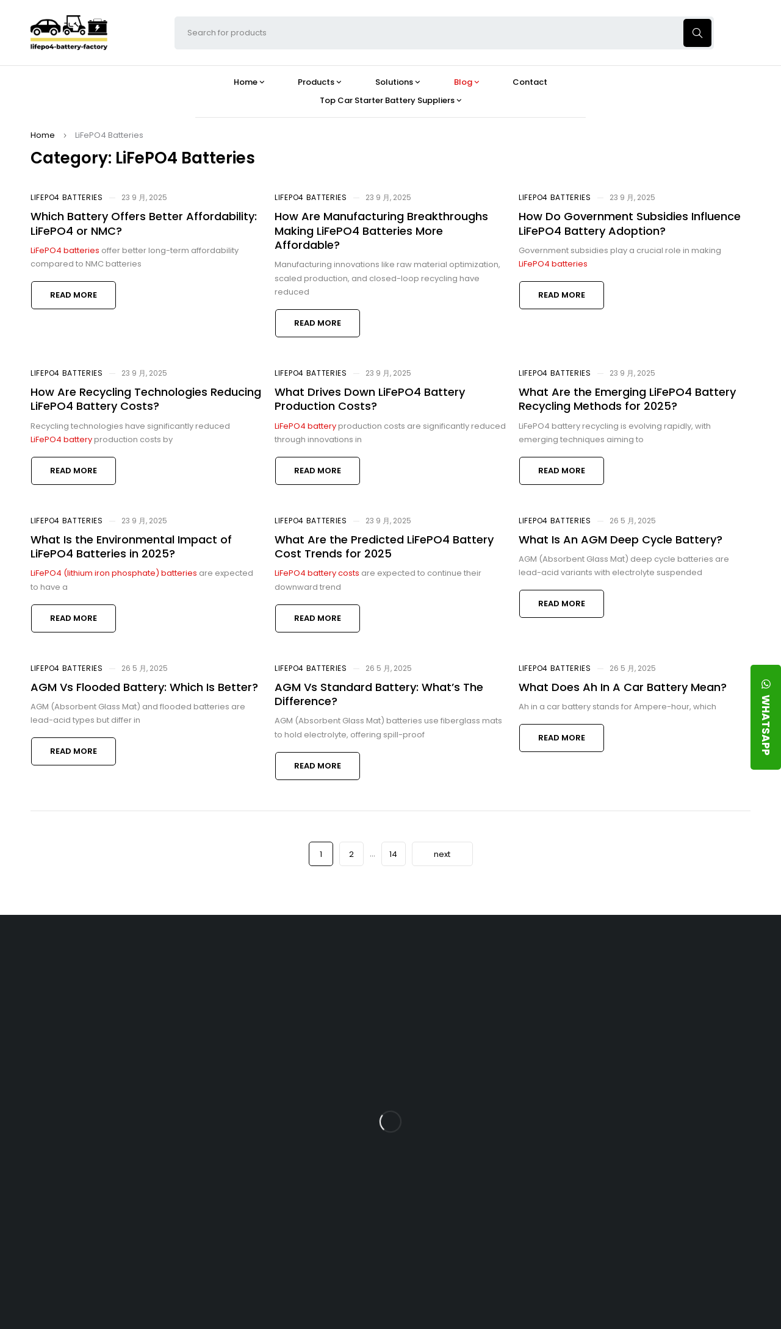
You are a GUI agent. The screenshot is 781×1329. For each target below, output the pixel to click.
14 (393, 854)
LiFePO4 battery (61, 439)
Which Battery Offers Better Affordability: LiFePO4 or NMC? (144, 223)
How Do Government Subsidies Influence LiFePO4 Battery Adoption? (630, 223)
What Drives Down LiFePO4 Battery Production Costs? (370, 399)
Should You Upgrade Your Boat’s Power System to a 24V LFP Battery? (479, 1199)
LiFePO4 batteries (65, 250)
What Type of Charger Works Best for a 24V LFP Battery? (485, 1057)
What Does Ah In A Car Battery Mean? (623, 687)
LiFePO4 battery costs (317, 573)
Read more (73, 295)
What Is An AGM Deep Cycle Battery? (620, 539)
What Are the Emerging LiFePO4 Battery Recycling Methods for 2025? (627, 399)
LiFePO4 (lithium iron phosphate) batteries (114, 573)
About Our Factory (248, 968)
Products (343, 968)
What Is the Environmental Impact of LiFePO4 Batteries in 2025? (131, 546)
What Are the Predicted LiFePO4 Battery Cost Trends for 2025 (384, 546)
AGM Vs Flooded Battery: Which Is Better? (144, 687)
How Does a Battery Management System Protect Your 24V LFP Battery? (481, 1104)
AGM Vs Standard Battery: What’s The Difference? (379, 694)
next (442, 854)
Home (43, 135)
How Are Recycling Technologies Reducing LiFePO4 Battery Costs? (146, 399)
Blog (448, 968)
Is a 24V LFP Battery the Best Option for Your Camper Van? (482, 1247)
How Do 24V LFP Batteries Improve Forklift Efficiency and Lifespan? (487, 1152)
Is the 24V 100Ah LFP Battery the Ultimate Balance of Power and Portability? (482, 1009)
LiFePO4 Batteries (67, 197)
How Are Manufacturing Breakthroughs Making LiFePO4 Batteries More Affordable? (381, 231)
